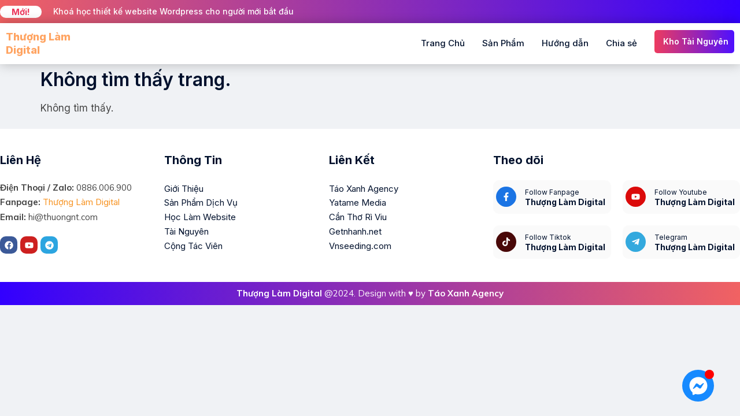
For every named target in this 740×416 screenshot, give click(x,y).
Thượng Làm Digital (81, 201)
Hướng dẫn (565, 43)
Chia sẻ (621, 43)
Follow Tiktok (548, 237)
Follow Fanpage (552, 192)
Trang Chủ (443, 43)
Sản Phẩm (503, 43)
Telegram (670, 237)
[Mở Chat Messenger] (698, 386)
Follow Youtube (680, 192)
